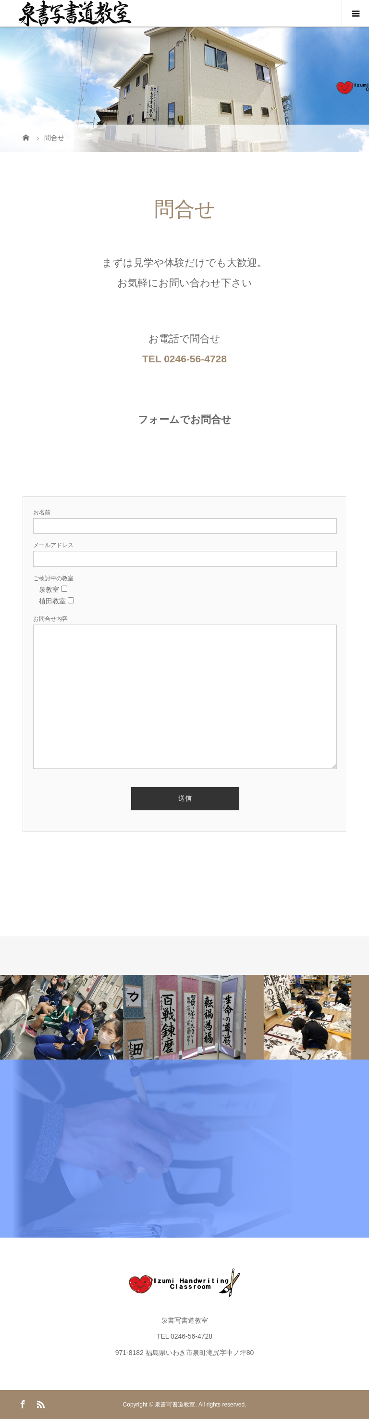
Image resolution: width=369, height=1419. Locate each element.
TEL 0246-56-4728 (184, 358)
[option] (61, 1017)
